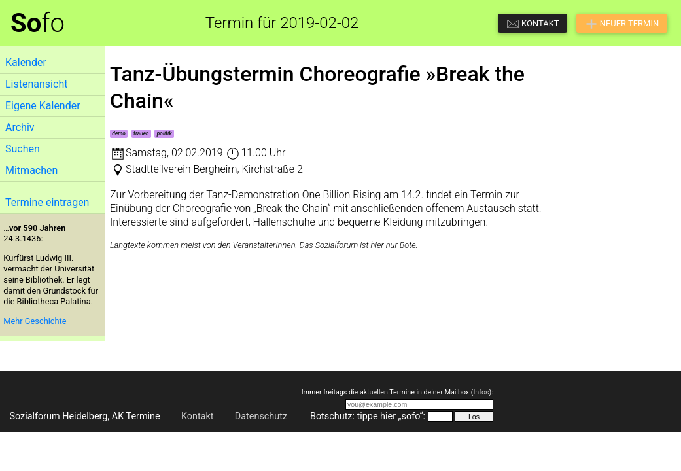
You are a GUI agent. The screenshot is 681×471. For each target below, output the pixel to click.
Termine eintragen (47, 202)
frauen (141, 133)
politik (164, 133)
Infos (481, 392)
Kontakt (197, 416)
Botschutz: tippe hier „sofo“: (367, 416)
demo (119, 133)
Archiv (20, 127)
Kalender (25, 62)
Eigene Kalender (42, 105)
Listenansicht (36, 84)
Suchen (22, 149)
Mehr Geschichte (34, 321)
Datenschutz (261, 416)
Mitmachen (31, 170)
